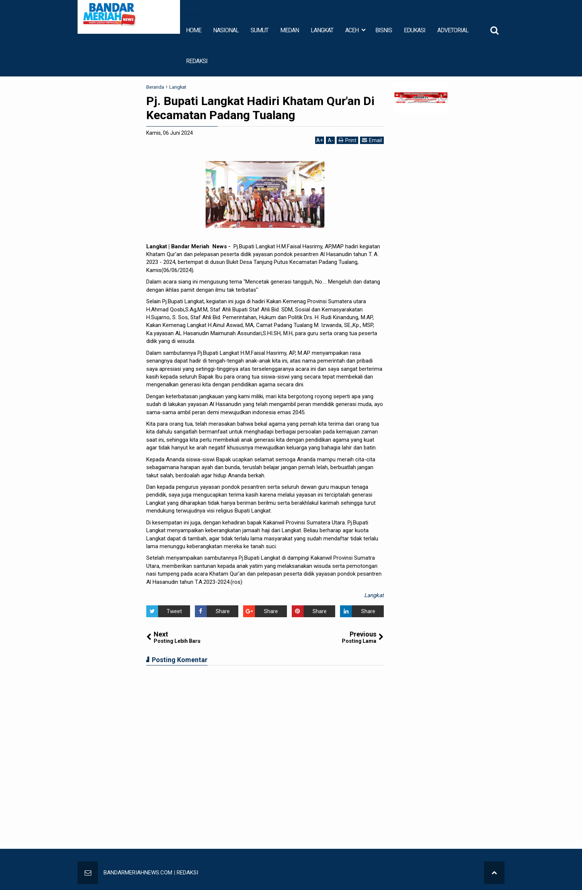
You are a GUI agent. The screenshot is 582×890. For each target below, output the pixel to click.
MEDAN (289, 30)
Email (372, 140)
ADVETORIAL (452, 30)
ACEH (352, 30)
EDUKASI (414, 30)
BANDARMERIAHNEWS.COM (138, 872)
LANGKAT (322, 30)
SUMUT (259, 30)
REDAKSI (196, 61)
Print (347, 140)
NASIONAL (226, 30)
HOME (193, 30)
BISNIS (383, 30)
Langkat (374, 595)
